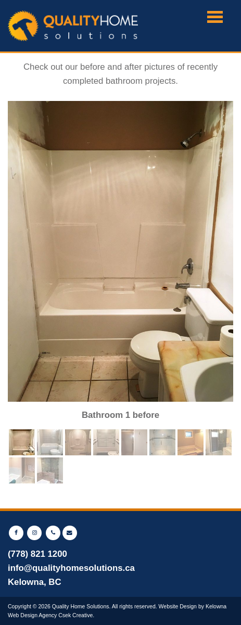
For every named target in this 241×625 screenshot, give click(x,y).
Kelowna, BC (34, 582)
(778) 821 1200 (37, 554)
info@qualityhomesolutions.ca (71, 568)
